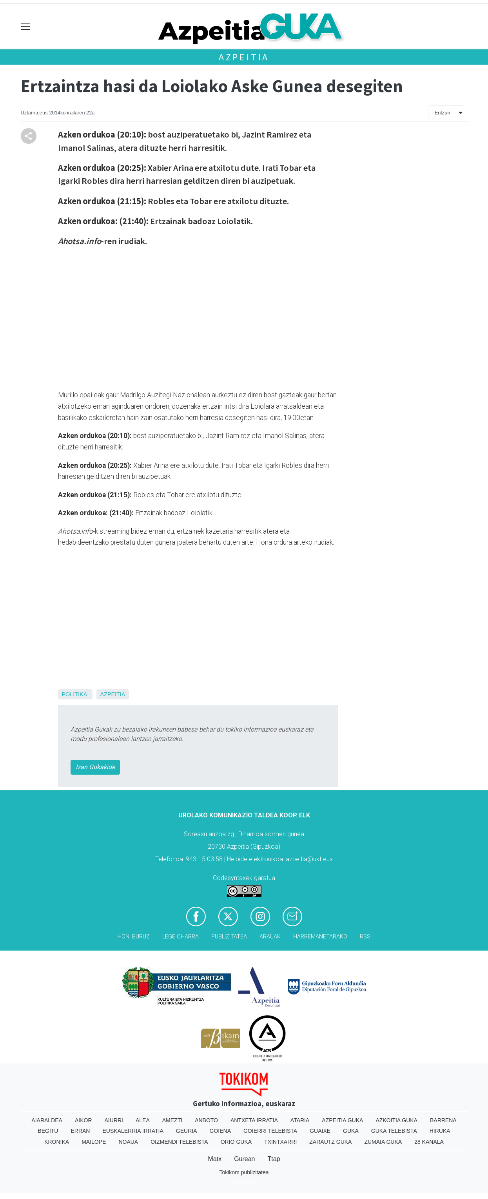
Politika (74, 694)
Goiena (220, 1131)
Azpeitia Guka (342, 1120)
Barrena (443, 1120)
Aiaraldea (46, 1120)
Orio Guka (236, 1142)
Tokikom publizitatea (243, 1172)
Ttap (274, 1159)
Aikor (83, 1120)
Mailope (94, 1142)
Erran (80, 1131)
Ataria (300, 1120)
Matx (214, 1159)
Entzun (442, 113)
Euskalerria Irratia (132, 1131)
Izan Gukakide (95, 767)
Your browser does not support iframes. (148, 317)
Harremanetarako (320, 936)
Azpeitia (244, 57)
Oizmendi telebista (179, 1142)
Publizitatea (229, 936)
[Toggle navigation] (25, 26)
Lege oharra (180, 936)
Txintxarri (280, 1142)
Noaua (128, 1142)
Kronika (56, 1142)
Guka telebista (394, 1131)
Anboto (206, 1120)
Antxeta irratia (254, 1120)
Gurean (244, 1159)
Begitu (48, 1131)
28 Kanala (429, 1142)
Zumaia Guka (383, 1142)
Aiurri (114, 1120)
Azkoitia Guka (396, 1120)
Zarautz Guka (330, 1142)
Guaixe (320, 1131)
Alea (143, 1120)
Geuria (186, 1131)
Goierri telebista (270, 1131)
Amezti (172, 1120)
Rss (365, 936)
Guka (351, 1131)
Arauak (270, 936)
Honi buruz (134, 936)
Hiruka (440, 1131)
